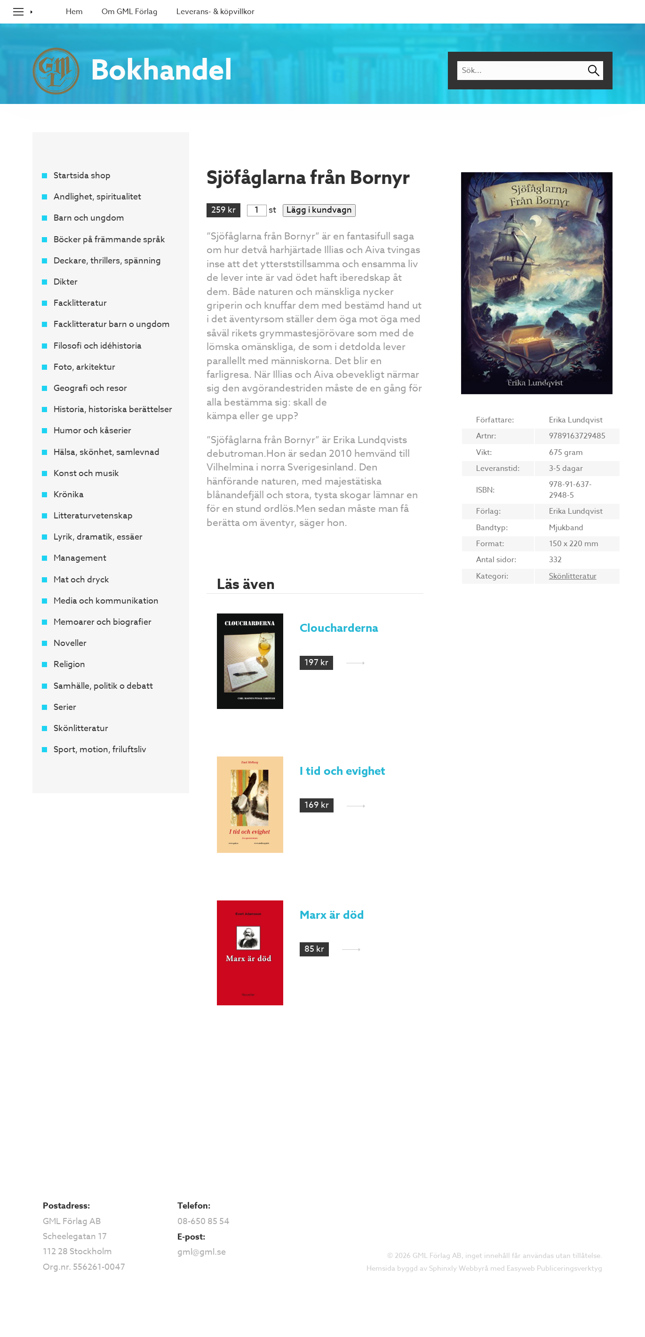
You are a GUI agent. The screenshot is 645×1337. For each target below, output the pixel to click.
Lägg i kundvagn (319, 210)
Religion (69, 664)
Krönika (69, 494)
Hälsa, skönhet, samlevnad (106, 452)
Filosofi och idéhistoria (98, 346)
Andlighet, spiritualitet (97, 197)
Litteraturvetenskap (93, 515)
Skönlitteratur (81, 728)
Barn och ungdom (89, 218)
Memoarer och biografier (102, 622)
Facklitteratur (80, 303)
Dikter (66, 282)
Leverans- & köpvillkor (215, 11)
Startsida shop (82, 175)
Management (80, 558)
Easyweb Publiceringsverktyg (554, 1268)
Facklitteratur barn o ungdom (112, 324)
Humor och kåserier (92, 430)
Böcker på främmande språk (109, 239)
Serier (65, 707)
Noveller (70, 643)
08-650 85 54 (203, 1221)
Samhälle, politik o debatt (103, 686)
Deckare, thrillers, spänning (107, 261)
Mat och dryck (81, 579)
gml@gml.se (201, 1252)
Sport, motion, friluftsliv (100, 749)
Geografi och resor (90, 388)
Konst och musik (86, 473)
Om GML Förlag (130, 11)
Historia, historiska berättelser (113, 409)
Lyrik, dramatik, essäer (98, 537)
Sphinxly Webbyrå (458, 1268)
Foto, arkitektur (84, 367)
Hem (74, 11)
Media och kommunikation (106, 601)
